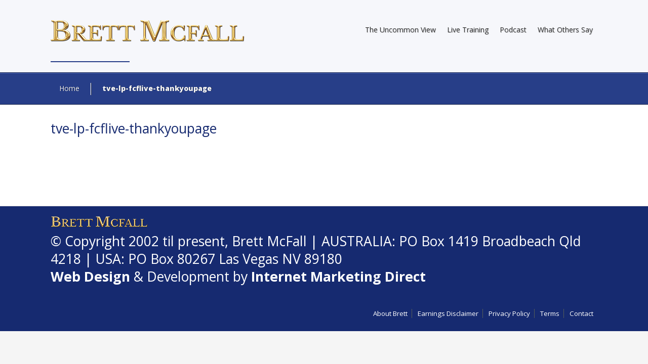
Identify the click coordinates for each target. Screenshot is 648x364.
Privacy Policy (509, 313)
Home (69, 88)
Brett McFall (269, 241)
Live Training (468, 29)
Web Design (90, 276)
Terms (549, 313)
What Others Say (565, 29)
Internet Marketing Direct (338, 276)
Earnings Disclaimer (448, 313)
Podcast (513, 29)
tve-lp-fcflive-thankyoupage (134, 128)
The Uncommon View (400, 29)
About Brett (390, 313)
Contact (581, 313)
